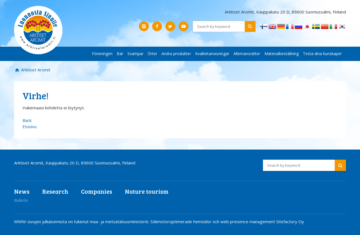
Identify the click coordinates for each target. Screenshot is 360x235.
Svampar (135, 53)
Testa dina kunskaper (322, 53)
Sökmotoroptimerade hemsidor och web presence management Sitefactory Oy (227, 221)
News (22, 191)
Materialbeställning (281, 53)
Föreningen (102, 53)
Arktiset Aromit (35, 70)
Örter (152, 53)
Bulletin (21, 200)
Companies (96, 191)
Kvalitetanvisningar (212, 53)
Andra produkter (176, 53)
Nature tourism (146, 191)
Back (27, 120)
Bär (120, 53)
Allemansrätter (246, 53)
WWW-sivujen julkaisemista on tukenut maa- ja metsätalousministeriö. (82, 221)
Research (55, 191)
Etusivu (29, 126)
